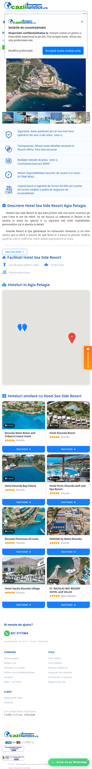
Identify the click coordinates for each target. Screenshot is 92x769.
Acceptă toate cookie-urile (63, 51)
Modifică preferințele (20, 50)
